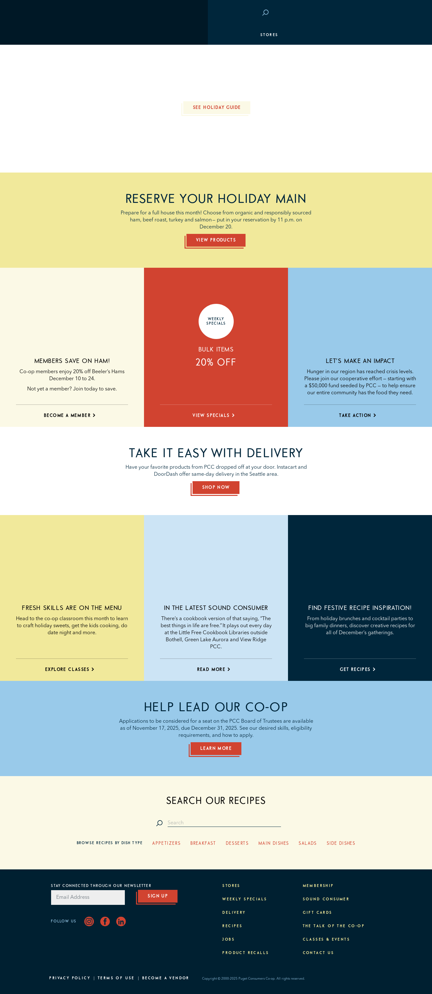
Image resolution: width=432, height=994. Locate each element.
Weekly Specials (244, 899)
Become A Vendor (165, 978)
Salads (308, 843)
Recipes (232, 926)
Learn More (216, 748)
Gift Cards (317, 913)
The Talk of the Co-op (334, 926)
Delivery (234, 913)
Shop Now (216, 487)
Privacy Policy (69, 978)
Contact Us (318, 953)
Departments (69, 54)
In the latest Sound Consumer (216, 608)
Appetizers (166, 843)
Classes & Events (355, 93)
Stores (61, 35)
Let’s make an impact (360, 361)
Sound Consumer (326, 899)
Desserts (237, 843)
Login (371, 13)
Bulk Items (216, 349)
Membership (68, 73)
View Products (216, 240)
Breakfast (203, 843)
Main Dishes (273, 843)
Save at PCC (341, 13)
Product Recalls (245, 953)
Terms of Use (116, 978)
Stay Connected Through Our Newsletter (101, 886)
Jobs (228, 940)
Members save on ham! (72, 361)
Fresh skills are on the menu (72, 608)
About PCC (365, 131)
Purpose (368, 112)
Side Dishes (341, 843)
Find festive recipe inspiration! (360, 608)
